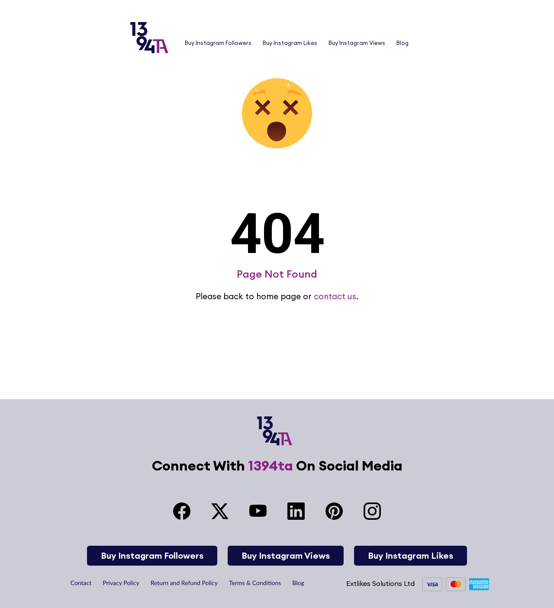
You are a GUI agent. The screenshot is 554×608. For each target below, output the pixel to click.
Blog (402, 42)
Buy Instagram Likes (290, 42)
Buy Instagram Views (357, 42)
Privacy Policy (121, 582)
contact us (335, 296)
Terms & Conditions (255, 582)
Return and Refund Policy (184, 582)
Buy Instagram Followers (218, 42)
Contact (81, 582)
